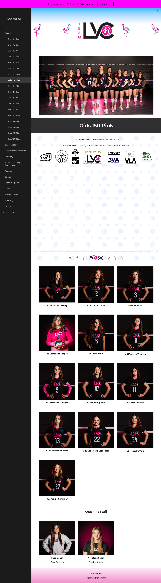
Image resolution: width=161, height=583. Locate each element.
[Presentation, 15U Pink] (96, 209)
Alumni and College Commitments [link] (13, 163)
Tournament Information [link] (15, 150)
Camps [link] (8, 177)
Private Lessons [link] (11, 194)
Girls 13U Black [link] (14, 103)
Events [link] (8, 206)
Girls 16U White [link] (14, 68)
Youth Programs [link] (12, 182)
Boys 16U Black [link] (14, 127)
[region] (80, 4)
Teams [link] (8, 33)
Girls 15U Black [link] (14, 74)
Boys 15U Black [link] (14, 133)
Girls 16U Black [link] (14, 56)
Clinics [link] (7, 188)
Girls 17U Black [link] (14, 45)
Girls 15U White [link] (14, 86)
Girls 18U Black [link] (14, 39)
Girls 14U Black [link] (14, 92)
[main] (96, 125)
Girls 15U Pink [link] (14, 80)
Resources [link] (9, 212)
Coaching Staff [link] (11, 145)
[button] (158, 12)
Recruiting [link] (9, 156)
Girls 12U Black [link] (14, 115)
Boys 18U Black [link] (14, 121)
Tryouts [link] (8, 171)
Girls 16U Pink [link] (13, 62)
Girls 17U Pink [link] (13, 50)
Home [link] (7, 27)
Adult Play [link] (9, 200)
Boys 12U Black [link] (14, 139)
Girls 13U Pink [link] (13, 109)
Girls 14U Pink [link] (13, 97)
